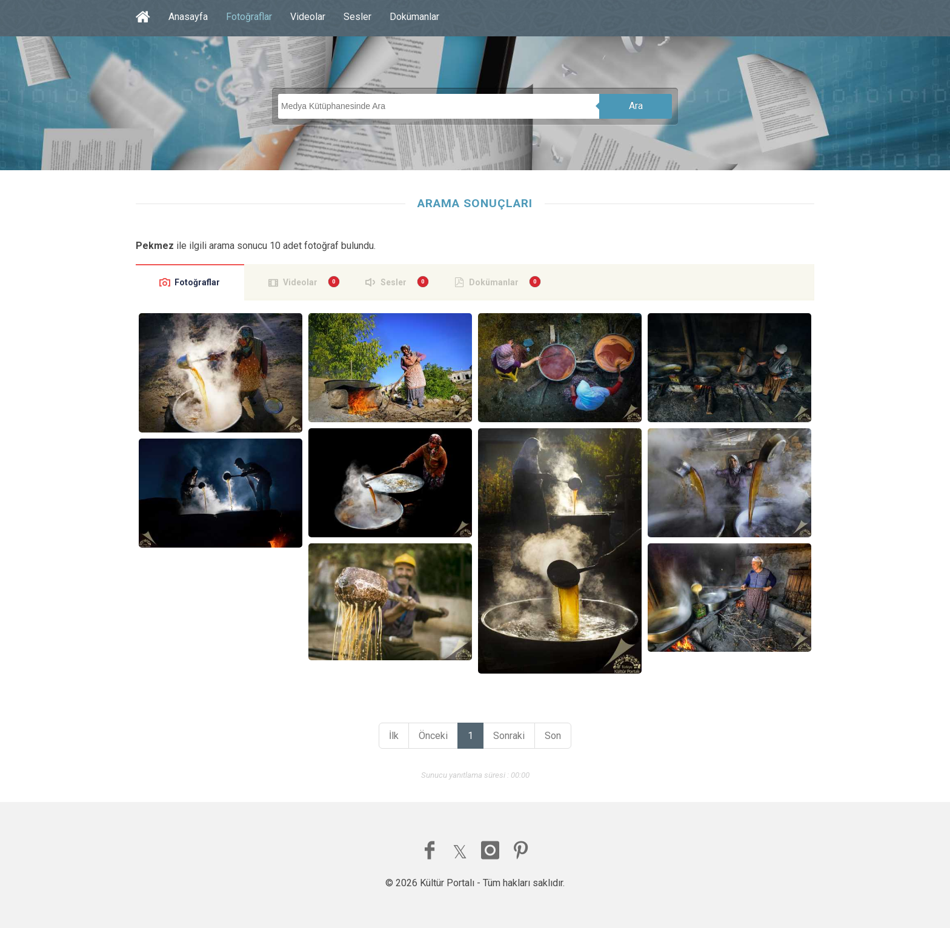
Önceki (433, 735)
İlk (394, 735)
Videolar (307, 16)
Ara (636, 105)
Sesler (357, 16)
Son (553, 735)
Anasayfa (188, 16)
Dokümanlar (414, 16)
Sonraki (509, 735)
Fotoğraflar (249, 16)
